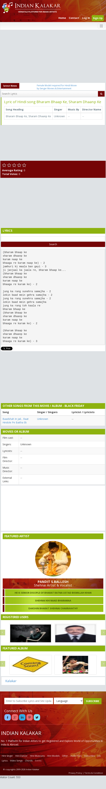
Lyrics (5, 760)
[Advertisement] (53, 56)
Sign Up (98, 18)
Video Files (89, 755)
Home (62, 18)
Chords (29, 760)
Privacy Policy (75, 773)
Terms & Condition (93, 773)
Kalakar (10, 681)
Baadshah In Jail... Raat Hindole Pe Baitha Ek (16, 420)
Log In (86, 18)
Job (99, 755)
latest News (10, 85)
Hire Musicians (37, 755)
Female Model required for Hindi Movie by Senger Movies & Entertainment (57, 87)
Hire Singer (7, 755)
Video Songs (16, 760)
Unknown (42, 419)
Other (65, 755)
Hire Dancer (21, 755)
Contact (74, 18)
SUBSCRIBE (92, 701)
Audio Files (76, 755)
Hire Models (53, 755)
